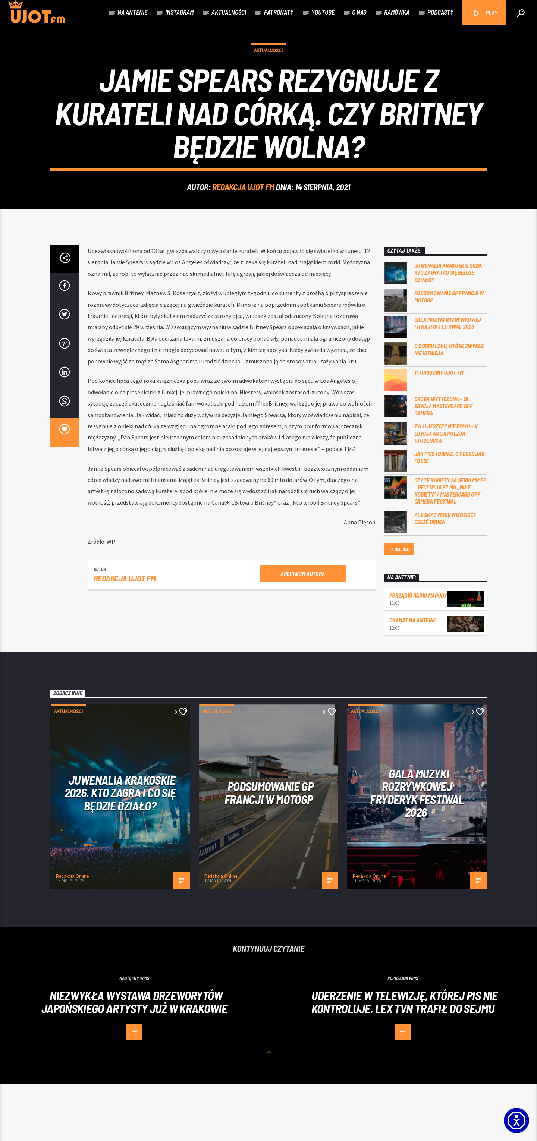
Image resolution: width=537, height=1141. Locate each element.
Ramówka (396, 12)
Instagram (179, 12)
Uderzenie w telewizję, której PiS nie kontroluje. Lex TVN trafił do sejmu (404, 1058)
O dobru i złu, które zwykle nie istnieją (449, 406)
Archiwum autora (302, 630)
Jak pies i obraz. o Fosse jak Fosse (449, 514)
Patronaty (278, 12)
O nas (359, 12)
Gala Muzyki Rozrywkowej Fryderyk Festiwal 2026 (447, 379)
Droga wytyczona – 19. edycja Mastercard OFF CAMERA (443, 462)
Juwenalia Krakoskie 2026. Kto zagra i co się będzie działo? (448, 329)
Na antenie (132, 12)
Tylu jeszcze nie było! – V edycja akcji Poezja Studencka (446, 489)
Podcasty (440, 12)
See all (399, 606)
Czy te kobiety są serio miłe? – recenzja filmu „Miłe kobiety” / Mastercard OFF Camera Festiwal (450, 547)
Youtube (323, 12)
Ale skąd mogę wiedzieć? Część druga (445, 575)
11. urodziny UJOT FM (439, 428)
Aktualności (228, 12)
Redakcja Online (72, 933)
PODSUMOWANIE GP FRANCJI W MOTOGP (449, 353)
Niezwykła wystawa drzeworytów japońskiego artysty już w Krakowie (134, 1058)
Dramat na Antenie (412, 676)
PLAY (484, 13)
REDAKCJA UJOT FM (243, 215)
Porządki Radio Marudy (418, 651)
